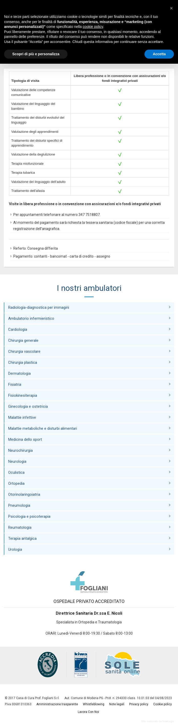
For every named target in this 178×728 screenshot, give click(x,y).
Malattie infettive (89, 417)
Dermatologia (89, 373)
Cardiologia (89, 329)
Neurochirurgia (89, 450)
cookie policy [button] (93, 27)
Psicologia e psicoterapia (89, 516)
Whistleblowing (93, 704)
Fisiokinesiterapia (89, 395)
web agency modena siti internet (157, 721)
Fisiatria (89, 384)
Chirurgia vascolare (89, 351)
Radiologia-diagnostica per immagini (89, 307)
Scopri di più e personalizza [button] (35, 54)
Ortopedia (89, 483)
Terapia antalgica (89, 538)
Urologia (89, 549)
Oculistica (89, 472)
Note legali (116, 704)
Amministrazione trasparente (57, 704)
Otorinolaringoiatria (89, 494)
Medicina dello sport (89, 439)
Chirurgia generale (89, 340)
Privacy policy (138, 704)
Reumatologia (89, 527)
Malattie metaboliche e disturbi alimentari (89, 428)
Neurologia (89, 461)
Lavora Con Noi (88, 712)
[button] (171, 8)
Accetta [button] (159, 54)
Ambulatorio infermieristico (89, 318)
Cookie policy (162, 704)
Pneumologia (89, 505)
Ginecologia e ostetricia (89, 406)
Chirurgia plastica (89, 362)
